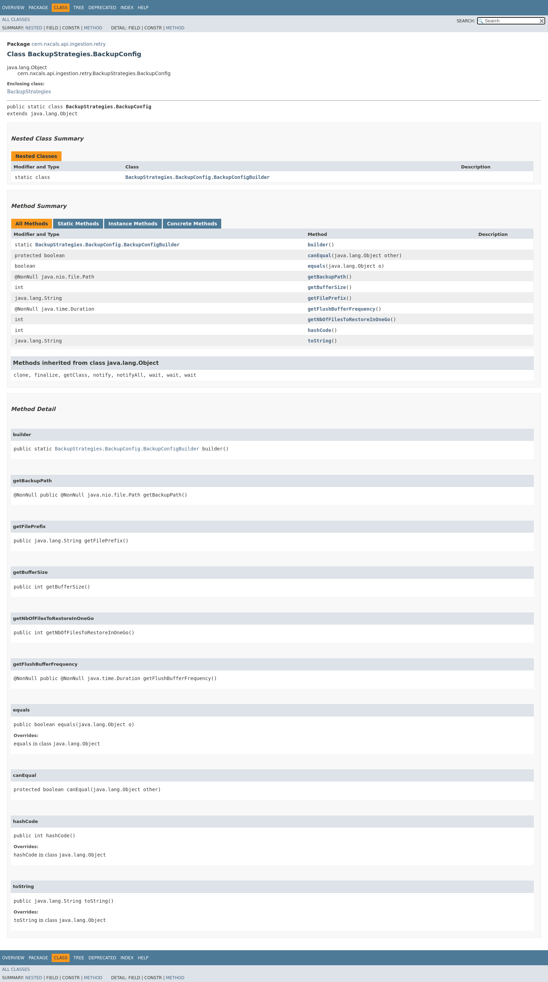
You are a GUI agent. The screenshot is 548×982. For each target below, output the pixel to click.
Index (127, 7)
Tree (78, 7)
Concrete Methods (192, 223)
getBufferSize (327, 287)
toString (319, 341)
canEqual (319, 255)
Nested (33, 28)
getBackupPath (327, 277)
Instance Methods (132, 223)
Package (38, 7)
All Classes (16, 19)
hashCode (319, 330)
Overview (13, 7)
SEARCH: (466, 21)
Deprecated (102, 7)
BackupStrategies (29, 91)
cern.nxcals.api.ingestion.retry (68, 44)
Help (143, 7)
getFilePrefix (327, 298)
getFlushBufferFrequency (341, 309)
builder (318, 244)
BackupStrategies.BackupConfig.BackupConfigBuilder (197, 177)
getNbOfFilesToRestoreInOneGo (349, 319)
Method (93, 28)
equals (316, 266)
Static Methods (78, 223)
